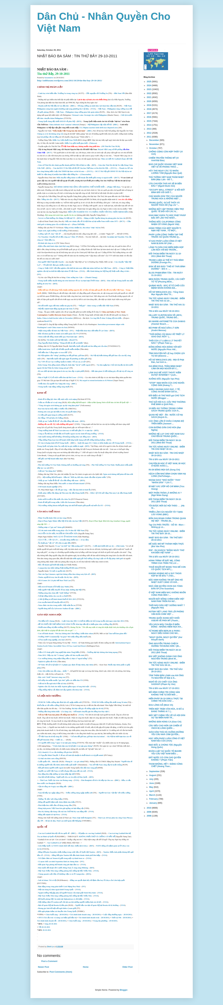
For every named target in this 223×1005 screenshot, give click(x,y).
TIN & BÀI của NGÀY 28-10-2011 (164, 557)
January (153, 803)
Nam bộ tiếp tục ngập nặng (49, 793)
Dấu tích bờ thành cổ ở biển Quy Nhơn (53, 587)
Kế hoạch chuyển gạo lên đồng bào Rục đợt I (91, 711)
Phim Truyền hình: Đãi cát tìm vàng (52, 518)
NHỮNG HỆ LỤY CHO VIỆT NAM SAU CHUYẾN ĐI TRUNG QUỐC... (166, 435)
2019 (149, 105)
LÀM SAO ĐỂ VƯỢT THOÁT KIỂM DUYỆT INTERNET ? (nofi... (165, 373)
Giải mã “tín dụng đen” (47, 471)
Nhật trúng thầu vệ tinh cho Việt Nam (53, 331)
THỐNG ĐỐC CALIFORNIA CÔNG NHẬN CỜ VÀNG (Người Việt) (165, 223)
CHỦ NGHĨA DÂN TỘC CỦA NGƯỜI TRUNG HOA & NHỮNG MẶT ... (165, 197)
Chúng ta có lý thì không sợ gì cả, (50, 134)
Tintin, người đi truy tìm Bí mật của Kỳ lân (55, 577)
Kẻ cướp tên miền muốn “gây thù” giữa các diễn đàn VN (60, 680)
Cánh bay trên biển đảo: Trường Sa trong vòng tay (58, 93)
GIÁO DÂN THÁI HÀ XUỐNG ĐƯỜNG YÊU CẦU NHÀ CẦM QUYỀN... (166, 733)
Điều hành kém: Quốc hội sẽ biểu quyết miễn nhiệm (58, 349)
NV (39, 274)
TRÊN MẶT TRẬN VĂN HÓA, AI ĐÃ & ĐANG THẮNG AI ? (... (166, 710)
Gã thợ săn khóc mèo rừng (48, 758)
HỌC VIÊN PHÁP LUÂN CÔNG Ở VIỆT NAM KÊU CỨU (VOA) (167, 739)
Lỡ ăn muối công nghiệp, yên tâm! (51, 640)
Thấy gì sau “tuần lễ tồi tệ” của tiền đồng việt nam (58, 421)
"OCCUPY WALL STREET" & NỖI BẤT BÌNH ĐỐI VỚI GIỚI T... (167, 191)
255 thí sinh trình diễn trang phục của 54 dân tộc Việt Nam (61, 530)
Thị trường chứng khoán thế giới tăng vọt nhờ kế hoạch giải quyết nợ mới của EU (71, 505)
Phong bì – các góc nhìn (74, 761)
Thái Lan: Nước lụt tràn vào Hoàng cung (56, 780)
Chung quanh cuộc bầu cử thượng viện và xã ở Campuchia (61, 874)
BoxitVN (47, 321)
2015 (149, 121)
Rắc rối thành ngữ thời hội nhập (51, 565)
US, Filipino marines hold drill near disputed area (98, 128)
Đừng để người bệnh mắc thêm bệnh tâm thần (56, 802)
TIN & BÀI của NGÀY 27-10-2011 (164, 688)
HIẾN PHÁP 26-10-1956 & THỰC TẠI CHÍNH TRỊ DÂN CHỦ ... (166, 699)
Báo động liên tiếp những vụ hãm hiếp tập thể (56, 774)
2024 (149, 85)
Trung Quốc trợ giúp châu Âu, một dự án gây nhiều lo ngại (60, 446)
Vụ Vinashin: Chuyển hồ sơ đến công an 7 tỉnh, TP (58, 237)
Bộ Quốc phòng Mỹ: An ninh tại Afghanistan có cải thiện (60, 899)
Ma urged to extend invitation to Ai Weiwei (96, 380)
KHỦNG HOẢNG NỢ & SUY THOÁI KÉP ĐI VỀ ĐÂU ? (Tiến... (165, 574)
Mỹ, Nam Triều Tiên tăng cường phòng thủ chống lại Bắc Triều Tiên (65, 871)
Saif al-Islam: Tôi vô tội (47, 880)
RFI (93, 165)
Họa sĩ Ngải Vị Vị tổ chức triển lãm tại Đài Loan (57, 377)
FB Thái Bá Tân (108, 146)
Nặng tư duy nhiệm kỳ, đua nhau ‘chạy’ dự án (82, 228)
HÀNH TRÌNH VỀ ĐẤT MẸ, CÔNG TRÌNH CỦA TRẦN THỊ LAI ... (164, 561)
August (153, 775)
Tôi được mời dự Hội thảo (57, 340)
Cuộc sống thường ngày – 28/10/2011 (117, 914)
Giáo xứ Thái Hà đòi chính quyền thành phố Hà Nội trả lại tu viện (64, 165)
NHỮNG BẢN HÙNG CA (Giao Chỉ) (165, 722)
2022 (149, 93)
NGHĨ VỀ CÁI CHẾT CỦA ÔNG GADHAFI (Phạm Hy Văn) (163, 683)
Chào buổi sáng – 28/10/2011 (57, 914)
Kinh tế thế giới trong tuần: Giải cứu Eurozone (56, 502)
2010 (149, 808)
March (152, 795)
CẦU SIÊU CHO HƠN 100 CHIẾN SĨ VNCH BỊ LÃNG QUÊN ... (165, 726)
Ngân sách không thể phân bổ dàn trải (118, 474)
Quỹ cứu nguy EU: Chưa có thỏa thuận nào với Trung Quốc (101, 443)
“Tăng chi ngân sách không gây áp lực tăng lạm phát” (59, 405)
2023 (149, 89)
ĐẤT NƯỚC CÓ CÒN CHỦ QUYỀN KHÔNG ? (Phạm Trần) (165, 758)
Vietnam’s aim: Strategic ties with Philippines (89, 115)
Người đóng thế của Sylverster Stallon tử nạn (56, 608)
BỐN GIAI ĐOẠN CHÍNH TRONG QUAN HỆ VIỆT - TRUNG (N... (167, 519)
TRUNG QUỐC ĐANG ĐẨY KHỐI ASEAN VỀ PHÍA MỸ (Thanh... (164, 619)
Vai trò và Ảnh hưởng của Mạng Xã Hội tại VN (56, 218)
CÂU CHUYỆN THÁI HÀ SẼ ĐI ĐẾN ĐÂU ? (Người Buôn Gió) (165, 184)
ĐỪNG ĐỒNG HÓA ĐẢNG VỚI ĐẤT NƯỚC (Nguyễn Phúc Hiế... (165, 348)
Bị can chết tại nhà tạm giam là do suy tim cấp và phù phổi (61, 371)
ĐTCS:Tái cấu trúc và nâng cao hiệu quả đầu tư (57, 918)
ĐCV (49, 153)
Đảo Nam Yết (119, 93)
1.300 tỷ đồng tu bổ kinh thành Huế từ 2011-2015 (57, 599)
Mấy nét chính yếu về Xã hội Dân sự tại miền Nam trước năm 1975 (91, 221)
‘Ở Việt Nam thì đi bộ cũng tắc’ (50, 736)
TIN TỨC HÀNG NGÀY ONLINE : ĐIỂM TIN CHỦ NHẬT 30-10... (167, 448)
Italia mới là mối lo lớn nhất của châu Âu (54, 499)
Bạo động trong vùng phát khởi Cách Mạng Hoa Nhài (59, 886)
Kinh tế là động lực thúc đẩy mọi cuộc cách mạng (57, 399)
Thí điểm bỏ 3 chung (46, 621)
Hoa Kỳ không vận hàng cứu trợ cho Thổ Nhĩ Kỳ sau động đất (62, 811)
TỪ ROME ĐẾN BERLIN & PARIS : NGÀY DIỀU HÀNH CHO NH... (165, 632)
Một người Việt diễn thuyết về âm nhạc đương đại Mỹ (59, 590)
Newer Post (43, 967)
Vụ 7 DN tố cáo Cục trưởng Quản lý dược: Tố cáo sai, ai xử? (62, 362)
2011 (149, 137)
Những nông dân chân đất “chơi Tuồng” (53, 593)
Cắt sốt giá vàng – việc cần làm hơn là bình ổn (72, 490)
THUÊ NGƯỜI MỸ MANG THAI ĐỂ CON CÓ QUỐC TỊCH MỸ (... (167, 568)
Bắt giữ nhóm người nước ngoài (50, 768)
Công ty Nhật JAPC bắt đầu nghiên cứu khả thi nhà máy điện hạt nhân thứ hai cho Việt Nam (74, 268)
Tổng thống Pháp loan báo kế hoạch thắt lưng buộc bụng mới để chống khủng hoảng (71, 440)
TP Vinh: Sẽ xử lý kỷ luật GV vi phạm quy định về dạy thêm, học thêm (65, 665)
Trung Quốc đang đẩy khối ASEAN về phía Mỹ (56, 121)
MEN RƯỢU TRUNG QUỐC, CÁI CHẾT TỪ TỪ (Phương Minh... (167, 280)
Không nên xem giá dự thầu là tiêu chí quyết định (57, 412)
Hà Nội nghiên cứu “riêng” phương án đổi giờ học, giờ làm (61, 355)
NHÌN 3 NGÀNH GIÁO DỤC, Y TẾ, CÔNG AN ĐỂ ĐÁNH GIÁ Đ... (164, 390)
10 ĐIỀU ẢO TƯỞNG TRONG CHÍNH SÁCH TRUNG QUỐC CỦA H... (166, 409)
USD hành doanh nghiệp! (48, 487)
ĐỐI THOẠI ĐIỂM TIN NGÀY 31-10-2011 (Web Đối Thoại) (165, 255)
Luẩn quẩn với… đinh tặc (48, 761)
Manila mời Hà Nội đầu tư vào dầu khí (53, 106)
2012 (149, 133)
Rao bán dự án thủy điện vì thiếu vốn (53, 409)
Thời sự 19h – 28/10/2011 (121, 918)
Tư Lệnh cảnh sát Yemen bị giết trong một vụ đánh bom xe (61, 858)
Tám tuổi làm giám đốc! (117, 633)
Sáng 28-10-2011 (51, 924)
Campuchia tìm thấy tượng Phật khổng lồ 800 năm (58, 568)
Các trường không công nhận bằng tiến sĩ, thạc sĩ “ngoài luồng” (63, 658)
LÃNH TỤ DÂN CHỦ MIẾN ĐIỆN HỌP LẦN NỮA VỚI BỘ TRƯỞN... (166, 248)
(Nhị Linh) (120, 546)
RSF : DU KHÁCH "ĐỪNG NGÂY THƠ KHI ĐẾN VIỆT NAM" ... (166, 551)
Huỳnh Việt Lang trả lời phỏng (110, 149)
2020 (149, 101)
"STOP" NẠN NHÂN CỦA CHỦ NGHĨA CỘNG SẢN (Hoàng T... (166, 384)
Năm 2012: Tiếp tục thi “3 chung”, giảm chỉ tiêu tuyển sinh (61, 655)
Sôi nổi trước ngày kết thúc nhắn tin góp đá (55, 306)
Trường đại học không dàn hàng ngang (102, 652)
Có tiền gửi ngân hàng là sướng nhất (52, 415)
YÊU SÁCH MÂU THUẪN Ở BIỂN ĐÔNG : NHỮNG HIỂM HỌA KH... (165, 625)
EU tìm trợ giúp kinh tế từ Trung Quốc (53, 443)
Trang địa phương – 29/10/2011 (105, 921)
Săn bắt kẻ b (43, 777)
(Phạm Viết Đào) (113, 187)
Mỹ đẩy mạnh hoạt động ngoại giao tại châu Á (56, 309)
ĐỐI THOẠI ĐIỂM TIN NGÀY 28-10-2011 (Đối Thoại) (165, 651)
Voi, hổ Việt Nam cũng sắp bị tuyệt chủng (105, 765)
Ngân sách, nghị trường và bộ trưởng (52, 231)
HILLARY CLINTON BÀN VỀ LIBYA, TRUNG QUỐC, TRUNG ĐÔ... (165, 316)
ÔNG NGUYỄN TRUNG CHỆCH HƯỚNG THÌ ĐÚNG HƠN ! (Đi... (165, 644)
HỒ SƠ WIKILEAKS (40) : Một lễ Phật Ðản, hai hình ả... (166, 361)
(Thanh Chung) (91, 277)
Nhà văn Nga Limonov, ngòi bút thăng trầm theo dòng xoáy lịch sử (64, 574)
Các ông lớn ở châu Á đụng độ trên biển (106, 318)
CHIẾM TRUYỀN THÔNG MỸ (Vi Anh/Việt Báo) (164, 159)
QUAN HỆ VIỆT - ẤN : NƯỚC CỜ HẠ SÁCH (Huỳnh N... (166, 416)
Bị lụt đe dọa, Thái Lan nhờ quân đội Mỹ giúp (63, 821)
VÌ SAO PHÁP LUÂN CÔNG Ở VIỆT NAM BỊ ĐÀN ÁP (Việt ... (165, 242)
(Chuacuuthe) (85, 174)
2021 (149, 97)
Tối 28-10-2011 (44, 927)
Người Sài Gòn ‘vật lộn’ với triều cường (114, 793)
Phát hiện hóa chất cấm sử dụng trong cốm (55, 805)
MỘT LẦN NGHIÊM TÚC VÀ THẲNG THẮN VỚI (88, 212)
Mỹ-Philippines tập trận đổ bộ (99, 124)
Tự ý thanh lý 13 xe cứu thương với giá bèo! (55, 752)
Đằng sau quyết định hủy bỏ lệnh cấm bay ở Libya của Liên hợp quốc (97, 880)
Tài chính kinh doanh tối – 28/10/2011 (51, 921)
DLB (117, 146)
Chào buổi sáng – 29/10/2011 (80, 921)
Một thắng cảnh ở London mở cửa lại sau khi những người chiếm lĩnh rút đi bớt (69, 902)
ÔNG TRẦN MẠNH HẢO (118, 212)
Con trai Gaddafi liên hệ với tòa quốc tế (53, 833)
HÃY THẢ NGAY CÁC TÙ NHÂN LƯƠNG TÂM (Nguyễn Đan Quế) (165, 172)
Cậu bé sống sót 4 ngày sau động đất (52, 786)
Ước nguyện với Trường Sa (97, 93)
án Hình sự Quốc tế (48, 836)
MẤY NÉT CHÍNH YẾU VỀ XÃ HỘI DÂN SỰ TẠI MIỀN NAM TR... (167, 716)
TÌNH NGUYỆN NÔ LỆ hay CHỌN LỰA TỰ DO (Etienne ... (167, 354)
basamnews (49, 78)
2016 (149, 117)
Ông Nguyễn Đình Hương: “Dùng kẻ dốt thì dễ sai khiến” (61, 343)
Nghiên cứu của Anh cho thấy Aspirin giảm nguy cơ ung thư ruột (63, 686)
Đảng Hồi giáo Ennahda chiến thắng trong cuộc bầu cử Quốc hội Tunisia (66, 852)
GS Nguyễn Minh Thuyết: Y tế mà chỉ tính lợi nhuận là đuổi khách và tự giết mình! (70, 755)
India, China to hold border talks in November (55, 318)
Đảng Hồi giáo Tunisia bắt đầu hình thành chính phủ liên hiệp (76, 855)
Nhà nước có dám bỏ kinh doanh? (71, 483)
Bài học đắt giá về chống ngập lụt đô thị (87, 708)
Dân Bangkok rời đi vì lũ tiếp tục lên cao (97, 780)
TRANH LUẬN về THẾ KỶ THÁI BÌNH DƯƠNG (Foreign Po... (166, 261)
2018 (149, 109)
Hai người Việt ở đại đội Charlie (51, 262)
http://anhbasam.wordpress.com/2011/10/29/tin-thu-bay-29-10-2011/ (69, 80)
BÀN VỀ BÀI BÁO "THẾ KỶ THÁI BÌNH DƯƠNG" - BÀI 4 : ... (167, 267)
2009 (149, 812)
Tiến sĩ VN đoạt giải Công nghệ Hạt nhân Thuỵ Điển (58, 652)
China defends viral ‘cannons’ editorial (64, 124)
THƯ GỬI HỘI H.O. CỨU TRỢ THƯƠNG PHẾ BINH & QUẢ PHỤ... (167, 403)
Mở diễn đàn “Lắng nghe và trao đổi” (53, 352)
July (151, 779)
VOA (93, 109)
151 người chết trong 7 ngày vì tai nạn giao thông (57, 743)
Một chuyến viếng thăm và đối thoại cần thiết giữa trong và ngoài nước (85, 178)
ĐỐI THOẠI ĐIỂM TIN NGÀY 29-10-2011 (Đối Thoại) (165, 500)
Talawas (93, 143)
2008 (149, 816)
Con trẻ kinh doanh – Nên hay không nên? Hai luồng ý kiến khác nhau (65, 633)
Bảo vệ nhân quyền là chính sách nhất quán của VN (58, 334)
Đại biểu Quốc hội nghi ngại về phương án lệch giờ (67, 359)
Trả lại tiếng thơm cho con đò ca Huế (52, 596)
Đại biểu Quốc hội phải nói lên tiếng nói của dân (88, 346)
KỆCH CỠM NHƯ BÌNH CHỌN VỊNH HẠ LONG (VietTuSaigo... (167, 475)
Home (85, 967)
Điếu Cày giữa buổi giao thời (76, 143)
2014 (149, 125)
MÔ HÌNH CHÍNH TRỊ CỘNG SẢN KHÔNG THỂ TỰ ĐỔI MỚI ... (164, 693)
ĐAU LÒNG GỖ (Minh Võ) (161, 705)
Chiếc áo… (60, 740)
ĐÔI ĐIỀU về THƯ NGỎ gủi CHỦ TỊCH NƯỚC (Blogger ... (166, 396)
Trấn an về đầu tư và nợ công (50, 402)
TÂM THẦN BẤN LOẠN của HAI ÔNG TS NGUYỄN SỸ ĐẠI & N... (166, 676)
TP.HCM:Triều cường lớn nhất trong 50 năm (109, 702)
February (153, 799)
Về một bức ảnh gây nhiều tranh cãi (57, 265)
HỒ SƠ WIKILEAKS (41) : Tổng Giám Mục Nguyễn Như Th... (166, 293)
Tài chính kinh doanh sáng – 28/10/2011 (85, 914)
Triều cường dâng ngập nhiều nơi (79, 793)
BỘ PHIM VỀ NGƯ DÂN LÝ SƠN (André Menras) (164, 329)
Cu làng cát (66, 711)
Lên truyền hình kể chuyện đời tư (51, 602)
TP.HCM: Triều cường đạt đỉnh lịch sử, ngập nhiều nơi (60, 702)
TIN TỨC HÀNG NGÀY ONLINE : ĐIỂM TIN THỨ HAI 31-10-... (167, 299)
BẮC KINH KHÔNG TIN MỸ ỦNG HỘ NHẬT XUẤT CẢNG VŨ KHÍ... (166, 581)
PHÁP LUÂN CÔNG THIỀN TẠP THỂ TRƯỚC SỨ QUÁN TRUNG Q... (166, 235)
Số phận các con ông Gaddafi (89, 833)
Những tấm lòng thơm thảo (49, 711)
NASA (74, 643)
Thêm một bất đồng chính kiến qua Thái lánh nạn (57, 337)
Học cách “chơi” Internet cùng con (51, 677)
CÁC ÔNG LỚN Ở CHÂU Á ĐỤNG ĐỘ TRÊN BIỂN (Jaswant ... (166, 422)
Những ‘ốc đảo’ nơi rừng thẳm (50, 799)
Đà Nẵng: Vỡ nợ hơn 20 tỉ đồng (50, 418)
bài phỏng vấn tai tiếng (50, 137)
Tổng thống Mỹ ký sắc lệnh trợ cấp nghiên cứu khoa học (60, 690)
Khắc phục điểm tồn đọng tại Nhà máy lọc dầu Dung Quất (61, 493)
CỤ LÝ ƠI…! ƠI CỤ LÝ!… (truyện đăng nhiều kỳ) (58, 540)
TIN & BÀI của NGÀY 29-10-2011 (164, 459)
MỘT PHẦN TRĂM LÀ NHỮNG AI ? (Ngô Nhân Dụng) (165, 494)
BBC (73, 106)
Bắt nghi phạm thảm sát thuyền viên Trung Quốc (57, 911)
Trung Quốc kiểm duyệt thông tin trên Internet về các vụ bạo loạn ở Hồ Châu (68, 281)
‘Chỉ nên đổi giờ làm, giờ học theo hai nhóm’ (87, 736)
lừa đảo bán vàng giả (88, 768)
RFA (79, 121)
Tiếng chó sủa (46, 199)
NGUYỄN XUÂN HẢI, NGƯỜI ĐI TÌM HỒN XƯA (58, 533)
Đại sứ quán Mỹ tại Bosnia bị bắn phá (53, 905)
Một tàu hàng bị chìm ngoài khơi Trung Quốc (56, 889)
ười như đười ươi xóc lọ (103, 546)
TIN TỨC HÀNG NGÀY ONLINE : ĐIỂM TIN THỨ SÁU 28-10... (167, 664)
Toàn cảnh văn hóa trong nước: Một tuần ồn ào (56, 605)
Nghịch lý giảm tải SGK (47, 661)
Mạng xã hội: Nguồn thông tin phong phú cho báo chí (104, 218)
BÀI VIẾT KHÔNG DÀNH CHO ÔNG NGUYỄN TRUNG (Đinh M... (165, 657)
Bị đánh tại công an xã (46, 243)
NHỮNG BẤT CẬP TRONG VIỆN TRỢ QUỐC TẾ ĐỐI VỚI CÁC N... (166, 210)
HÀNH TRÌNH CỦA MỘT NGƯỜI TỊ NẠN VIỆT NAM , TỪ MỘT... (165, 229)
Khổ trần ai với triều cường (48, 705)
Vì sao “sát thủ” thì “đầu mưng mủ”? (70, 546)
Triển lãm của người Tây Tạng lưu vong (54, 384)
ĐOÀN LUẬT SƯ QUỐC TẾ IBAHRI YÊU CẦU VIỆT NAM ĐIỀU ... (165, 752)
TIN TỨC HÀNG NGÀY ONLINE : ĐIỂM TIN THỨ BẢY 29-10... (167, 532)
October (153, 148)
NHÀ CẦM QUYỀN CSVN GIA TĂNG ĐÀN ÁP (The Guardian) (166, 587)
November (154, 144)
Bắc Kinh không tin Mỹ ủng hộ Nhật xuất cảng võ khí (108, 271)
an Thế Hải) (79, 224)
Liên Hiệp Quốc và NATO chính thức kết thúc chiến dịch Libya (63, 846)
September (154, 771)
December (154, 140)
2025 (149, 81)
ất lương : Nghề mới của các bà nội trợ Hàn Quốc (67, 777)
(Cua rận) (84, 540)
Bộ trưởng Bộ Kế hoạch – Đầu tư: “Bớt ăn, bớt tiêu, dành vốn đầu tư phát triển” (75, 477)
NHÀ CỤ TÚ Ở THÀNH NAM (65, 537)
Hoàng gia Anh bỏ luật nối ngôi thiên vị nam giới (57, 908)
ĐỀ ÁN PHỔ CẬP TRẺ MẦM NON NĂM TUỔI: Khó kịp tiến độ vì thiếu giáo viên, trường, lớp (75, 624)
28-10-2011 (47, 930)
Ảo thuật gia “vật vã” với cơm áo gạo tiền (54, 543)
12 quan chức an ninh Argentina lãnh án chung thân (58, 861)
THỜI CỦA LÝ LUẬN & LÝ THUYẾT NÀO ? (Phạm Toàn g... (165, 342)
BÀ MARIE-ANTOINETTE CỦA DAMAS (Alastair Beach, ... (167, 322)
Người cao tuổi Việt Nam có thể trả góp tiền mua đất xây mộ (62, 771)
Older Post (127, 967)
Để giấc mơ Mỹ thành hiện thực (50, 459)
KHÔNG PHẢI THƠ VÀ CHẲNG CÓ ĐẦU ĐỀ (97, 836)
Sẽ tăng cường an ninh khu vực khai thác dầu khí (97, 106)
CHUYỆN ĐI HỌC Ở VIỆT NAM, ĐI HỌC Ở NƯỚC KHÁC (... (167, 464)
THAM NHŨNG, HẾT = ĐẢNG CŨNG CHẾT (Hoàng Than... (165, 765)
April (151, 791)
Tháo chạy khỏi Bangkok (82, 818)
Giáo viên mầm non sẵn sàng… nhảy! (52, 671)
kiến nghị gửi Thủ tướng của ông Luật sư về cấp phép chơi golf (98, 558)
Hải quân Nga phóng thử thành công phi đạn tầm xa (58, 864)
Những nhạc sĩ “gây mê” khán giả (51, 527)
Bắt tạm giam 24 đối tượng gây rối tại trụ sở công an (112, 371)
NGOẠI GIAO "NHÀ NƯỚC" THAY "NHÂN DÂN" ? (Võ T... (164, 481)
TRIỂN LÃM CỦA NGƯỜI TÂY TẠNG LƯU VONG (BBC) (166, 513)
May (151, 787)
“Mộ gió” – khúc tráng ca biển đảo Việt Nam (95, 306)
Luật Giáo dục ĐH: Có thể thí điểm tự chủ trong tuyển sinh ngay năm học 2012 (93, 621)
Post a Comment (49, 961)
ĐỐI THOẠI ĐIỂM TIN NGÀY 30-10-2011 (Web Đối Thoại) (165, 441)
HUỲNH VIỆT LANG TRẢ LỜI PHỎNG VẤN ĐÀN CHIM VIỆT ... (166, 612)
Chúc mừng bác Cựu (74, 277)
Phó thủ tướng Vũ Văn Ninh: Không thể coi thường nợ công (61, 465)
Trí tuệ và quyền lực (57, 571)
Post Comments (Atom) (61, 972)
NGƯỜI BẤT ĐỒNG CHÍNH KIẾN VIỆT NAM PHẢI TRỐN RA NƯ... (166, 600)
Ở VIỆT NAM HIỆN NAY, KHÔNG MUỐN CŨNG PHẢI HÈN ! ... (167, 593)
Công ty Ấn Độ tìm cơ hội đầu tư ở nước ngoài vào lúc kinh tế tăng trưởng (67, 434)
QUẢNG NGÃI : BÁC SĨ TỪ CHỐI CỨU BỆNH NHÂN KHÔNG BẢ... (166, 286)
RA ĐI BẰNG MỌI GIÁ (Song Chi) (164, 470)
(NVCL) (114, 168)
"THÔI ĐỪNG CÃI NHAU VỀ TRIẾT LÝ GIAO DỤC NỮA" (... (166, 335)
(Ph (73, 224)
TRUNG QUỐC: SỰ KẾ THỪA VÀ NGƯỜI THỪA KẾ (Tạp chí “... (164, 204)
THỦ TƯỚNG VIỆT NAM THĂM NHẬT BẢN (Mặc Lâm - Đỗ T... (166, 178)
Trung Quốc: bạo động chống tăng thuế (53, 387)
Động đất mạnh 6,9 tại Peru (49, 814)
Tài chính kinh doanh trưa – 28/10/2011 (94, 918)
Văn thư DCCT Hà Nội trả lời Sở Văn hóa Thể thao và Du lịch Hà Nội (80, 168)
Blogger (123, 990)
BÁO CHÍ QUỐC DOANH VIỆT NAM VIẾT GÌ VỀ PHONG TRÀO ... (165, 165)
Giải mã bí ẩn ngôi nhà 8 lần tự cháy (52, 683)
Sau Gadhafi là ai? (54, 843)
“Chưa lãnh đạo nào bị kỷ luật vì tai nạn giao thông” (73, 746)
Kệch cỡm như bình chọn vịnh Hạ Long (53, 246)
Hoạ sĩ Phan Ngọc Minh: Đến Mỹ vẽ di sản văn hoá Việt (60, 521)
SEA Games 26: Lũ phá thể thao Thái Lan (54, 580)
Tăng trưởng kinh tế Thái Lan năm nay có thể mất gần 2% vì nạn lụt (65, 430)
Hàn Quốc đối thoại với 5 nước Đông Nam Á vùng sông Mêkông (63, 868)
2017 (149, 113)
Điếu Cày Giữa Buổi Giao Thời (65, 140)
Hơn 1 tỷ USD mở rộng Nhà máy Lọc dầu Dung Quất (111, 493)
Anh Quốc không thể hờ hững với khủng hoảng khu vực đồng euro (64, 437)
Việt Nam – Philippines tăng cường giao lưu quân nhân (77, 112)
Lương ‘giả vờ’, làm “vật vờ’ (49, 234)
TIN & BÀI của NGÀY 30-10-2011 (164, 311)
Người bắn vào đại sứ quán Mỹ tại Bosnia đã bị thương (97, 905)
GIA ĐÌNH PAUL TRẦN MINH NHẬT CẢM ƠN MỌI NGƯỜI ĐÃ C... (165, 367)
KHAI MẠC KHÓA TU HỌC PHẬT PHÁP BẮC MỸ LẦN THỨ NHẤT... (167, 216)
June (151, 783)
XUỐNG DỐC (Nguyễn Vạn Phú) (164, 379)
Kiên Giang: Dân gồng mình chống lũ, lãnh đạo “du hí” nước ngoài (64, 365)
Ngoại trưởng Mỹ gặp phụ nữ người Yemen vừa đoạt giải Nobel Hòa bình (67, 893)
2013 (149, 129)
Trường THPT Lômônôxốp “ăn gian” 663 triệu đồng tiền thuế (62, 637)
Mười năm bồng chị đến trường (50, 627)
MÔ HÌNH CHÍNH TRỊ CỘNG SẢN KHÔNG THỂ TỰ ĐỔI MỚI (79, 187)
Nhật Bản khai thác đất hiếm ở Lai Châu (92, 331)
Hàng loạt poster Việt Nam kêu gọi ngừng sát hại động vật (61, 808)
